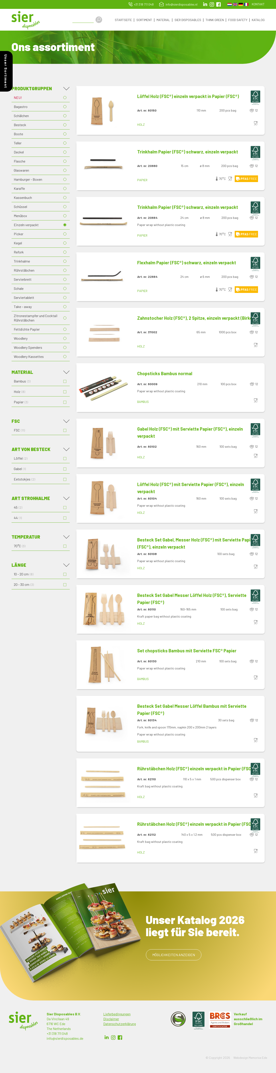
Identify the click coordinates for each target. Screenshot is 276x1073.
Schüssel (20, 207)
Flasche (19, 161)
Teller (18, 143)
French (246, 4)
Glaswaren (21, 171)
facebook (218, 4)
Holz (141, 125)
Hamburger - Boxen (28, 180)
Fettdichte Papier (27, 330)
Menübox (20, 216)
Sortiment (144, 20)
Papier (142, 180)
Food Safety (237, 20)
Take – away (23, 307)
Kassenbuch (23, 198)
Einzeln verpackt (26, 225)
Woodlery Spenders (28, 348)
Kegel (18, 243)
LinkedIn (205, 4)
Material (163, 20)
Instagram (211, 4)
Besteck (20, 125)
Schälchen (21, 116)
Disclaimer (111, 1019)
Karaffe (19, 189)
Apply (100, 19)
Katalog (258, 20)
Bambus (143, 402)
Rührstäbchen (24, 271)
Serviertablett (24, 298)
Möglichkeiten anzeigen (173, 955)
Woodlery (21, 339)
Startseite (123, 20)
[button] (103, 110)
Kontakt (258, 4)
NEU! (18, 98)
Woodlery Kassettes (29, 357)
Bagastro (21, 107)
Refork (19, 252)
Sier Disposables (188, 20)
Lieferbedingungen (117, 1014)
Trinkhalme (22, 261)
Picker (18, 234)
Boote (18, 134)
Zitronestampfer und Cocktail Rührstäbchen (35, 318)
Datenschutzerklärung (119, 1024)
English (235, 4)
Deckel (19, 152)
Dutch (229, 4)
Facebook (120, 1038)
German (240, 4)
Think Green (215, 20)
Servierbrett (23, 280)
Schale (19, 289)
